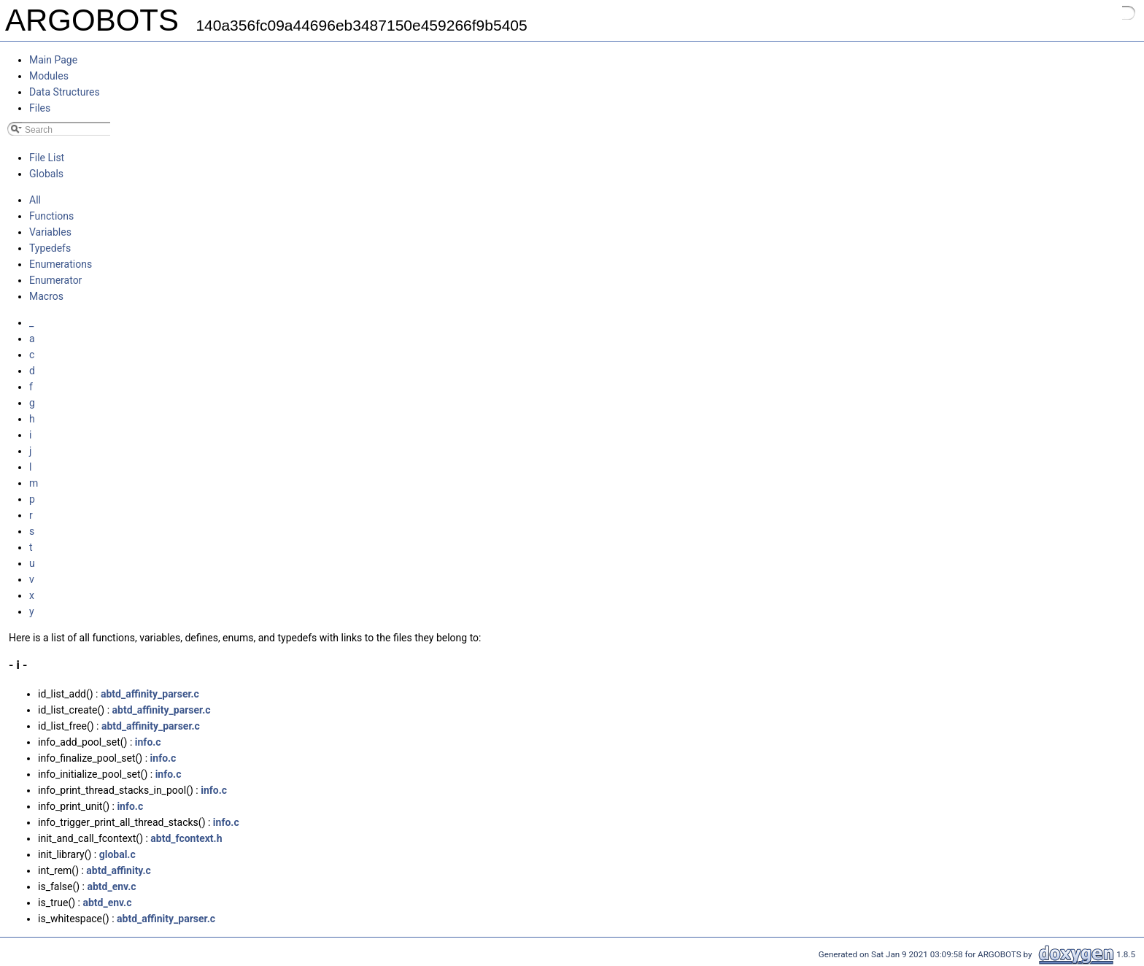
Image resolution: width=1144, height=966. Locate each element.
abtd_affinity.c (118, 870)
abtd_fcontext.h (186, 838)
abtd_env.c (111, 886)
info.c (148, 742)
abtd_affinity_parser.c (150, 694)
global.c (117, 854)
